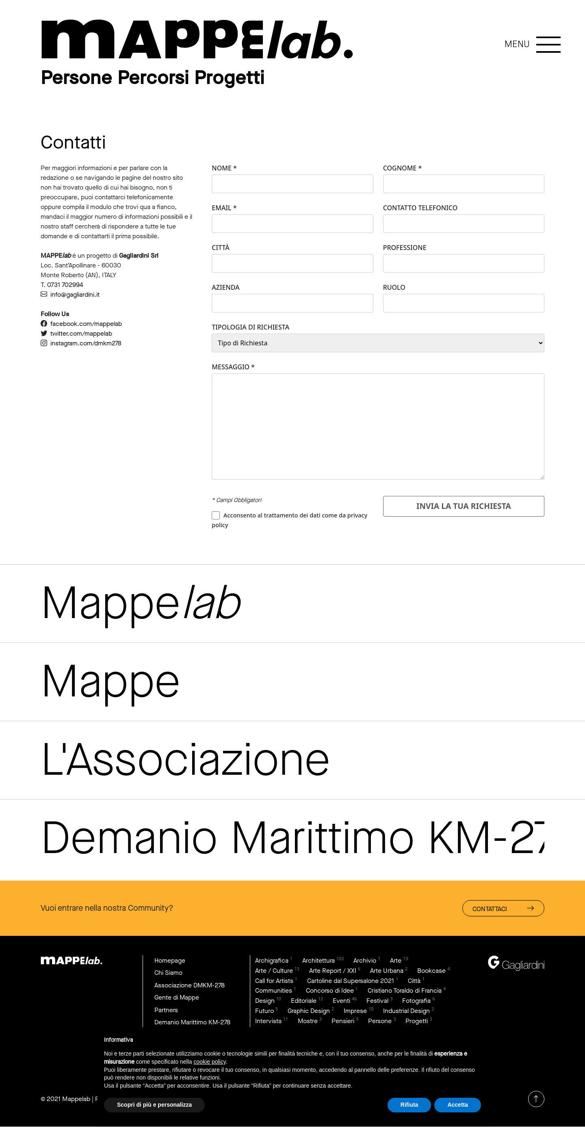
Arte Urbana (386, 970)
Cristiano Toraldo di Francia (405, 991)
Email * (224, 207)
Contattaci (503, 908)
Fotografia (416, 1001)
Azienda (226, 287)
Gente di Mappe (176, 997)
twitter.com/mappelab (81, 333)
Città (221, 247)
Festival (377, 1001)
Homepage (169, 960)
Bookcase (431, 970)
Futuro (264, 1011)
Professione (405, 247)
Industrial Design (406, 1011)
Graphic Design (309, 1011)
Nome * (224, 168)
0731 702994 (65, 284)
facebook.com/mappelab (86, 323)
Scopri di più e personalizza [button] (154, 1104)
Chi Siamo (168, 973)
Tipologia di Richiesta (250, 327)
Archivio (364, 960)
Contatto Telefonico (420, 207)
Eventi (341, 1001)
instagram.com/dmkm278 (85, 343)
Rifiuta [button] (409, 1104)
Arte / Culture (274, 970)
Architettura (318, 960)
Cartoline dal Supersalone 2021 (350, 980)
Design (265, 1001)
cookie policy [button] (210, 1061)
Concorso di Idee (330, 991)
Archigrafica (271, 960)
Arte (395, 960)
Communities (273, 991)
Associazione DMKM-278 (189, 985)
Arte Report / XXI (332, 970)
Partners (166, 1010)
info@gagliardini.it (75, 294)
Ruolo (394, 287)
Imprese (355, 1011)
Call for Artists (274, 980)
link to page (203, 39)
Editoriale (303, 1001)
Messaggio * (233, 366)
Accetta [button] (457, 1104)
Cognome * (402, 168)
